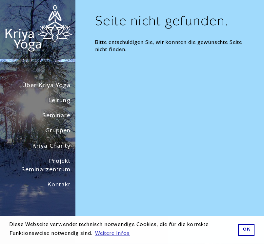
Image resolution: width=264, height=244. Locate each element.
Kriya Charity (51, 146)
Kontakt (59, 185)
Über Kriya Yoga (46, 86)
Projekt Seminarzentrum (46, 166)
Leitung (60, 101)
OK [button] (246, 229)
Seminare (56, 116)
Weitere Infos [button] (112, 233)
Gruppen (58, 131)
